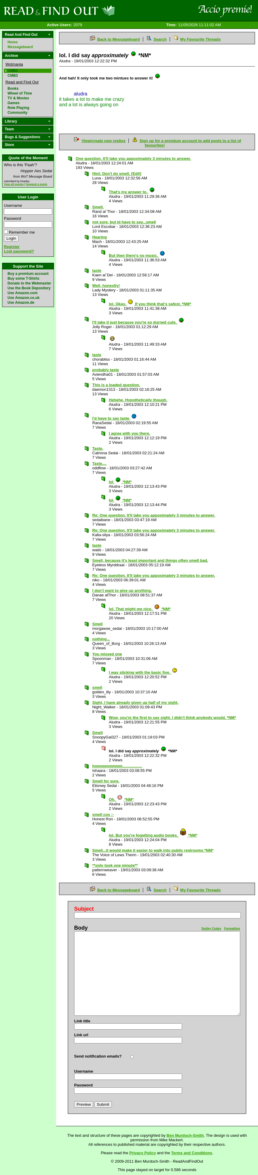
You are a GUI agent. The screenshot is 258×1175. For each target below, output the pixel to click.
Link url (81, 1035)
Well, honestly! (106, 285)
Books (13, 88)
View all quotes (14, 184)
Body (81, 928)
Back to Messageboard (118, 39)
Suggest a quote (36, 184)
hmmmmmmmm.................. (117, 766)
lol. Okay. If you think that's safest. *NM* (150, 304)
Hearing (99, 237)
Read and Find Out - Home (90, 10)
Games (14, 103)
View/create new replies (104, 140)
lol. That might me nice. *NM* (140, 609)
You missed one (107, 654)
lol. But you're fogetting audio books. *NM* (153, 835)
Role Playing (18, 108)
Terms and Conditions (191, 1153)
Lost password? (19, 251)
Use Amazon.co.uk (23, 298)
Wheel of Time (20, 93)
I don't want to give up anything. (122, 590)
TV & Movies (18, 98)
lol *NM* (120, 482)
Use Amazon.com (23, 293)
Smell (97, 624)
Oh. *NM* (121, 799)
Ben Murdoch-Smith (185, 1135)
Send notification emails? (97, 1056)
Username (13, 205)
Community (17, 112)
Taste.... (99, 463)
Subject (84, 909)
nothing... (101, 639)
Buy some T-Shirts (23, 278)
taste (96, 270)
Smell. (98, 207)
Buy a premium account (28, 274)
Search (159, 39)
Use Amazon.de (21, 302)
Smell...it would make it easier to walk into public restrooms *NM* (152, 850)
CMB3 (13, 75)
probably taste (105, 370)
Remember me (22, 232)
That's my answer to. (132, 192)
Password (12, 218)
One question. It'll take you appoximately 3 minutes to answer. (133, 158)
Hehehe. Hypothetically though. (138, 400)
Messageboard (20, 47)
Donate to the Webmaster (29, 283)
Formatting (232, 928)
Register (12, 246)
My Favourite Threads (200, 39)
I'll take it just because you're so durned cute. (138, 322)
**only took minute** (115, 865)
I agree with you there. (129, 433)
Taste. (97, 448)
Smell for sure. (105, 781)
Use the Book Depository (29, 288)
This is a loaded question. (116, 385)
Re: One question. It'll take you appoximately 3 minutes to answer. (153, 515)
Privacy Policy (142, 1153)
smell (97, 687)
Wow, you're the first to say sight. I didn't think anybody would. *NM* (172, 717)
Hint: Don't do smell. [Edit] (116, 173)
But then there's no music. (137, 255)
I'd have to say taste (114, 418)
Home (12, 42)
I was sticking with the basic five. (143, 672)
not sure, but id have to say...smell (124, 222)
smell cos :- (103, 814)
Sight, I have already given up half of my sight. (135, 702)
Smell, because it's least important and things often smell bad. (150, 560)
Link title (82, 1021)
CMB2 (13, 71)
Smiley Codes (211, 928)
